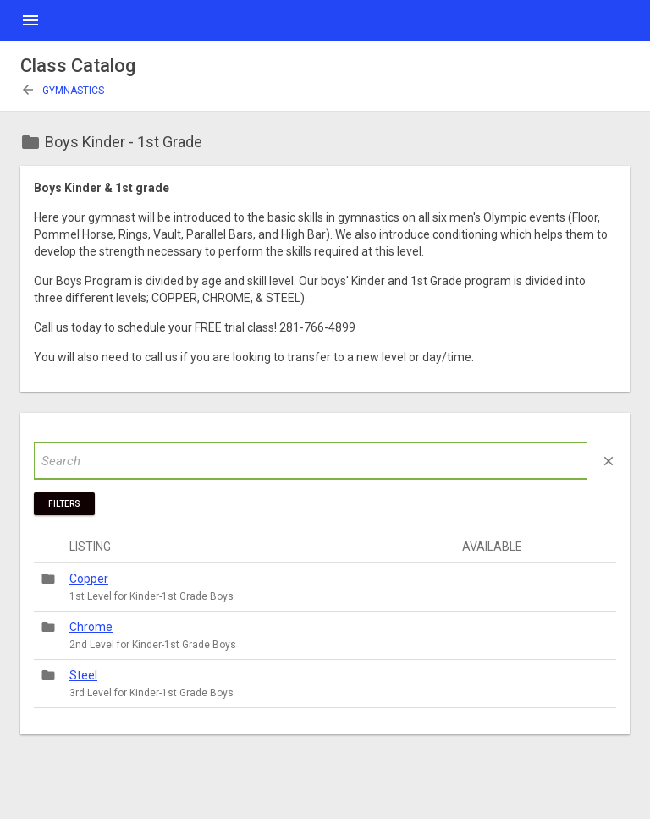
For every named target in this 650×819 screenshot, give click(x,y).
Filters (64, 503)
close (608, 461)
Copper (88, 578)
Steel (83, 675)
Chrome (91, 627)
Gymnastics (62, 90)
